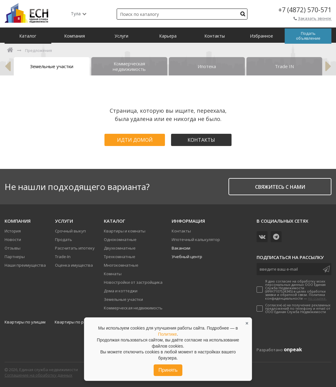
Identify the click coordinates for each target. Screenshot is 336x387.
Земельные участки (123, 299)
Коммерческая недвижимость (133, 308)
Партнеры (15, 256)
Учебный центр (187, 256)
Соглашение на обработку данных (38, 375)
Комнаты (113, 273)
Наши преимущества (25, 265)
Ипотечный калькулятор (196, 239)
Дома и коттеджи (120, 291)
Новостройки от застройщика (133, 282)
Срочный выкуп (70, 231)
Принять (168, 370)
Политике (167, 334)
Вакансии (181, 248)
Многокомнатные (121, 265)
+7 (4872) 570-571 (304, 10)
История (13, 231)
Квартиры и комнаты (124, 231)
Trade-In (63, 256)
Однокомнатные (120, 239)
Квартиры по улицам (25, 322)
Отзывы (12, 248)
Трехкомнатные (119, 256)
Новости (13, 239)
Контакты (201, 140)
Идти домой (135, 140)
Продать (63, 239)
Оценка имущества (74, 265)
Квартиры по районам (77, 322)
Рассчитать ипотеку (75, 248)
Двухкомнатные (120, 248)
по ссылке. (317, 298)
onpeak (293, 349)
